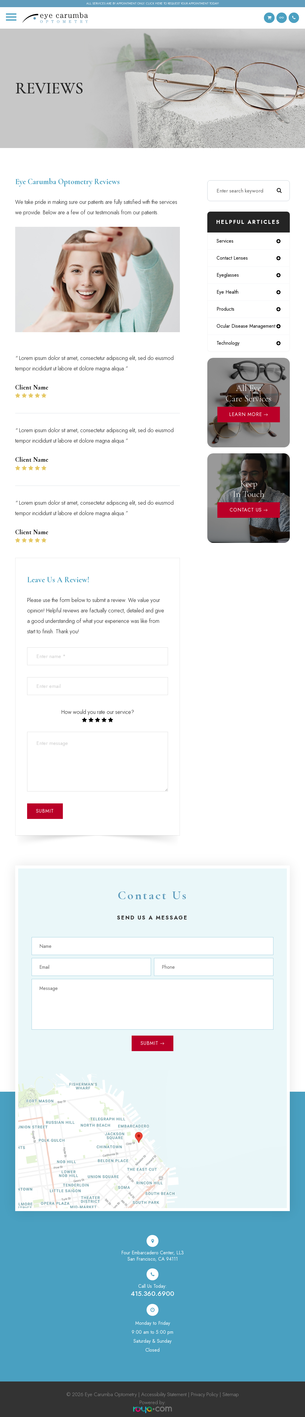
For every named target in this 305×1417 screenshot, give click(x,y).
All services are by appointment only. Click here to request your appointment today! (152, 4)
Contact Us (246, 512)
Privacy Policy (204, 1394)
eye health (228, 293)
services (226, 241)
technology (229, 345)
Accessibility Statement (163, 1394)
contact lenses (233, 258)
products (226, 310)
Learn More (245, 416)
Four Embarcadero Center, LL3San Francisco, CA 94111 (152, 1255)
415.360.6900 (152, 1293)
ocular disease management (248, 328)
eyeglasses (228, 275)
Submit (149, 1043)
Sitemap (230, 1394)
